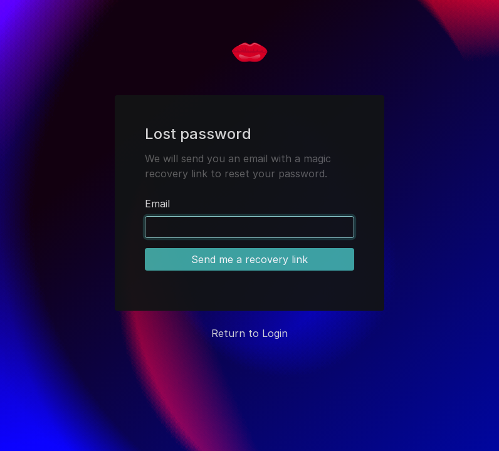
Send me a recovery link (249, 259)
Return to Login (249, 333)
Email (157, 203)
